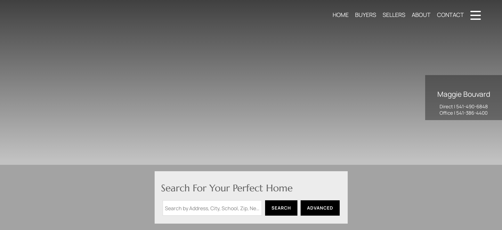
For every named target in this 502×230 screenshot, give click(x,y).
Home (341, 15)
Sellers (394, 15)
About (421, 15)
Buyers (365, 15)
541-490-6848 (472, 106)
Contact (450, 15)
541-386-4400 (472, 113)
